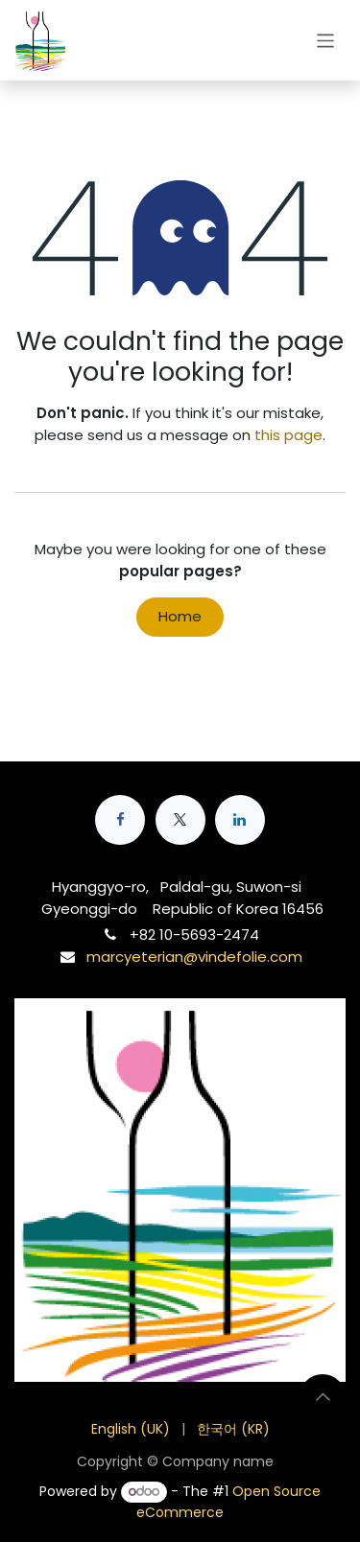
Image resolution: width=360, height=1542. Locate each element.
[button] (323, 1397)
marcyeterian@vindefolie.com (194, 956)
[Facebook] (120, 820)
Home (180, 616)
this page (288, 435)
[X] (180, 820)
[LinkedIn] (240, 820)
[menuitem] (130, 1429)
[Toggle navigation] (326, 39)
